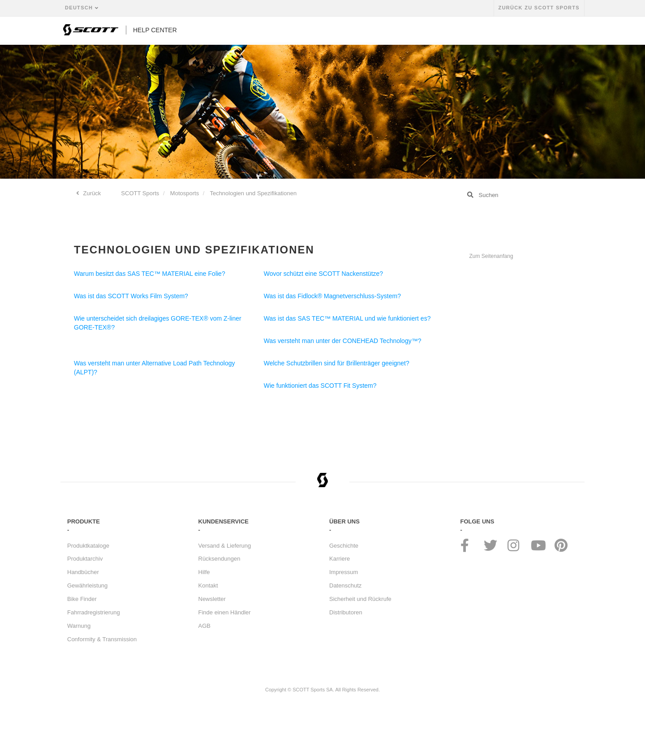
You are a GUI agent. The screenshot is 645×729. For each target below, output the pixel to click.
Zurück (91, 193)
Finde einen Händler (224, 612)
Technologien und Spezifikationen (253, 193)
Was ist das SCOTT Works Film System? (131, 296)
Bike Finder (82, 599)
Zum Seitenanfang (491, 256)
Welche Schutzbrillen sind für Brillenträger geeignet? (336, 363)
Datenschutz (345, 585)
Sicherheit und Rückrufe (360, 599)
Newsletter (212, 599)
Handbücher (83, 572)
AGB (204, 625)
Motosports (184, 193)
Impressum (343, 572)
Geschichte (343, 545)
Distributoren (345, 612)
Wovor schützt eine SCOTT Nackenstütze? (323, 273)
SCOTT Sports (140, 193)
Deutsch (80, 7)
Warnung (78, 625)
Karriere (339, 558)
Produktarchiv (85, 558)
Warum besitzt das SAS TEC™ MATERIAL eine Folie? (149, 273)
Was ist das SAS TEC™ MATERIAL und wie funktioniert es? (347, 318)
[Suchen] (519, 195)
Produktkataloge (88, 545)
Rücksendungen (219, 558)
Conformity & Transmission (102, 639)
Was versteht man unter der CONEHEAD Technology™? (342, 340)
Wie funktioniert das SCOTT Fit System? (320, 385)
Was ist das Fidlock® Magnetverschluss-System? (332, 296)
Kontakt (208, 585)
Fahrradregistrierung (93, 612)
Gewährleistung (87, 585)
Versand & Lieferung (224, 545)
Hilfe (204, 572)
